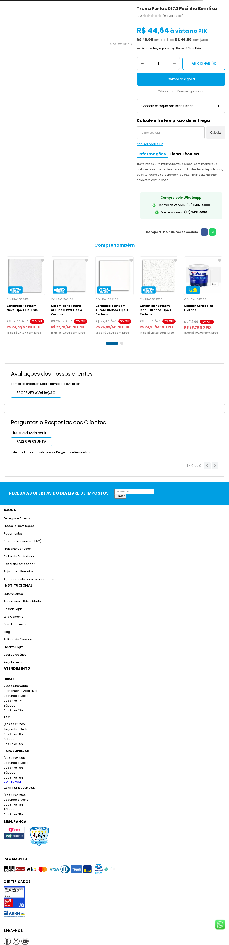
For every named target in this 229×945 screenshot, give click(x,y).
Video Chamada (16, 682)
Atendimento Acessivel (20, 686)
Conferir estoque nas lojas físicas (181, 106)
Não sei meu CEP (150, 144)
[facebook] (202, 232)
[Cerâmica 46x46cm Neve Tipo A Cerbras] (26, 293)
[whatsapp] (210, 232)
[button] (112, 339)
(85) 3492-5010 (14, 753)
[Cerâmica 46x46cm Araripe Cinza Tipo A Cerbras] (70, 293)
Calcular (216, 132)
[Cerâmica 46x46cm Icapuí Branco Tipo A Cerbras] (159, 293)
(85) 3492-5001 (14, 720)
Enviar (120, 491)
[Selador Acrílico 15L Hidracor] (203, 293)
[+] (174, 63)
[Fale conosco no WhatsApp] (220, 925)
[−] (142, 63)
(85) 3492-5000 (15, 790)
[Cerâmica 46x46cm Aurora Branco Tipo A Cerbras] (114, 293)
